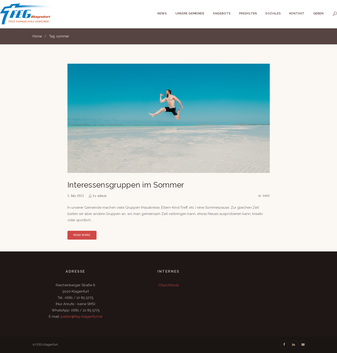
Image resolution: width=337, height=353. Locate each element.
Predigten (248, 13)
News (162, 13)
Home (37, 36)
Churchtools (168, 285)
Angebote (221, 13)
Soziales (273, 13)
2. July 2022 (75, 196)
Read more (81, 235)
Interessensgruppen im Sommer (125, 184)
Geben (318, 13)
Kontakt (297, 13)
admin (102, 196)
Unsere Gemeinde (189, 13)
